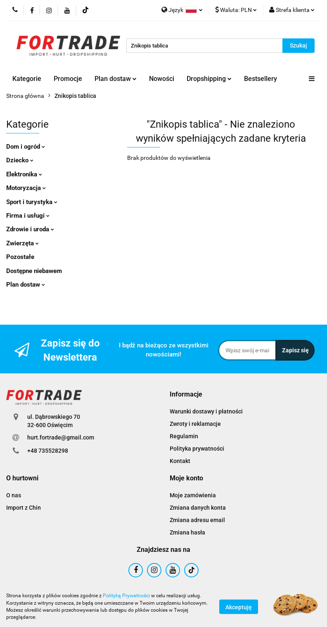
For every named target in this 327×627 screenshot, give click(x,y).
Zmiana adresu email (197, 520)
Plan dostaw (116, 79)
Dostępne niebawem (34, 271)
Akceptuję (238, 606)
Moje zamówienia (193, 495)
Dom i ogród (25, 146)
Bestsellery (260, 79)
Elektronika (24, 174)
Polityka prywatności (197, 448)
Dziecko (19, 160)
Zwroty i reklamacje (195, 423)
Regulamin (184, 436)
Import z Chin (23, 507)
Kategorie (26, 79)
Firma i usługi (28, 215)
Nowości (161, 79)
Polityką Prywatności (126, 595)
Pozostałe (20, 257)
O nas (13, 495)
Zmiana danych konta (198, 507)
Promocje (68, 79)
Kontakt (180, 461)
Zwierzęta (22, 243)
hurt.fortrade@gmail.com (60, 437)
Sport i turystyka (31, 202)
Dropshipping (209, 79)
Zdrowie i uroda (30, 229)
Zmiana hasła (187, 532)
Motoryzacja (26, 188)
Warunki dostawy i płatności (206, 411)
